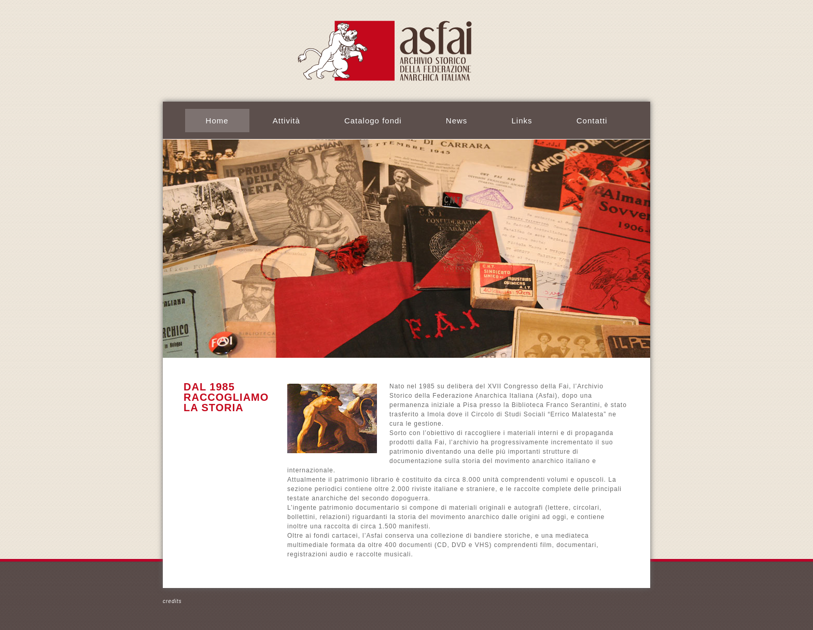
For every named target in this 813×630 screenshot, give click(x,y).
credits (172, 601)
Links (522, 120)
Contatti (592, 120)
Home (217, 120)
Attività (286, 120)
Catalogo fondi (373, 120)
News (457, 120)
